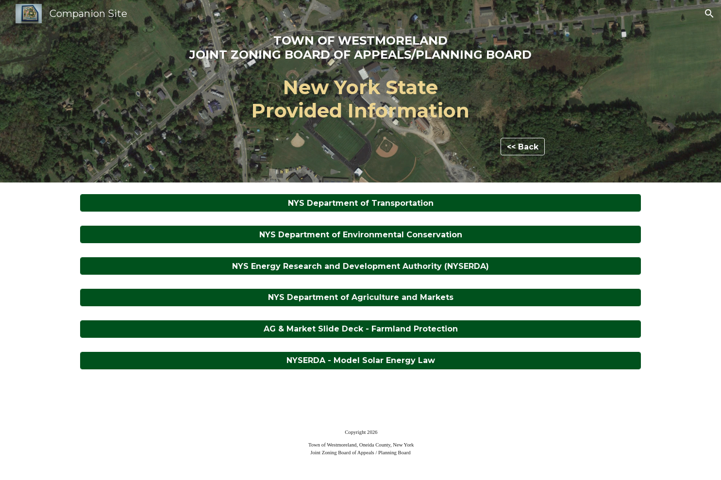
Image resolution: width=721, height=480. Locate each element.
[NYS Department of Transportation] (360, 203)
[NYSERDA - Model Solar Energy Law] (360, 360)
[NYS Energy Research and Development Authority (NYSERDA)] (360, 266)
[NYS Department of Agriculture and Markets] (360, 297)
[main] (360, 82)
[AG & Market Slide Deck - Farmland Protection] (360, 328)
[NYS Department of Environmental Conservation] (360, 234)
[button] (709, 13)
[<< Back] (522, 146)
